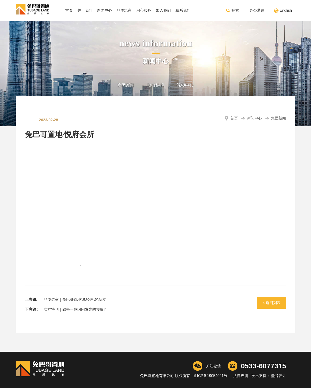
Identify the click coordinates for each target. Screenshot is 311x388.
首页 (69, 10)
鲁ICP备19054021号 (210, 376)
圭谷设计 (278, 376)
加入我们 (163, 10)
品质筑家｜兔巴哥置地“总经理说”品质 (75, 300)
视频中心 (185, 85)
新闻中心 (104, 10)
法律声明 (240, 376)
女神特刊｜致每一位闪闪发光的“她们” (75, 309)
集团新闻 (126, 85)
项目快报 (155, 85)
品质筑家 (124, 10)
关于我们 (84, 10)
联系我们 (182, 10)
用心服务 (143, 10)
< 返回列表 (271, 303)
